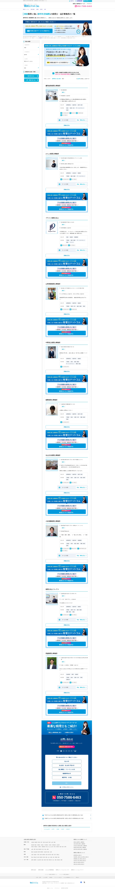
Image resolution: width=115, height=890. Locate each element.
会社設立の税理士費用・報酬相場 (80, 845)
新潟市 (40, 849)
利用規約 (50, 877)
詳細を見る (67, 125)
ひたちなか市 (47, 829)
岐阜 (48, 851)
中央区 (50, 844)
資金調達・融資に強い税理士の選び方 (81, 856)
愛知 (32, 851)
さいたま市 (50, 846)
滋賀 (52, 854)
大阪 (32, 854)
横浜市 (36, 846)
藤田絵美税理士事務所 (53, 86)
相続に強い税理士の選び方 (79, 862)
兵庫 (46, 854)
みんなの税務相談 (50, 869)
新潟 (37, 849)
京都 (41, 854)
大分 (53, 859)
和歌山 (57, 854)
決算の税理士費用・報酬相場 (79, 843)
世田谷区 (54, 844)
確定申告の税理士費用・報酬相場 (80, 849)
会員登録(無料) (79, 1)
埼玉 (47, 846)
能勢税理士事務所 (51, 400)
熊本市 (50, 859)
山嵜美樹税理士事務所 (53, 284)
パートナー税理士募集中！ (64, 874)
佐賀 (42, 859)
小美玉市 (68, 829)
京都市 (43, 854)
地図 (63, 92)
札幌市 (36, 842)
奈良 (55, 854)
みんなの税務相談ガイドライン (69, 877)
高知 (58, 857)
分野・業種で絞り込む (31, 80)
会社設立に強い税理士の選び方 (80, 860)
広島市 (41, 857)
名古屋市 (35, 851)
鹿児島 (58, 859)
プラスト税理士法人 (52, 218)
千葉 (54, 846)
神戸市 (49, 854)
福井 (48, 849)
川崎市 (39, 846)
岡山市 (35, 857)
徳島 (51, 857)
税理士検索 (40, 869)
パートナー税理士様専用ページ (51, 874)
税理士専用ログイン (88, 0)
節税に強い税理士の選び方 (79, 864)
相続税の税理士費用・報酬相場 (80, 847)
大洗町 (57, 829)
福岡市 (35, 859)
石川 (43, 849)
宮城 (44, 842)
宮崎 (55, 859)
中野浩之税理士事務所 (53, 342)
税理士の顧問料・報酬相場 (79, 842)
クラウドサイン (57, 888)
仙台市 (46, 842)
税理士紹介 (33, 869)
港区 (35, 844)
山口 (49, 857)
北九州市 (39, 859)
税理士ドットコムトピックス (62, 869)
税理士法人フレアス (52, 589)
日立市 (62, 829)
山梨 (32, 849)
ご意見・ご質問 (38, 877)
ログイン (71, 1)
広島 (38, 857)
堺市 (38, 854)
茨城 (60, 846)
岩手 (41, 842)
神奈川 (32, 846)
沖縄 (61, 859)
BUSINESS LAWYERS (64, 888)
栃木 (63, 846)
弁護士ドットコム (50, 888)
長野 (34, 849)
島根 (46, 857)
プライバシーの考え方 (58, 877)
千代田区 (46, 844)
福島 (54, 842)
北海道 (32, 842)
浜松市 (45, 851)
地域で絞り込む (31, 76)
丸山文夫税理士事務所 (53, 455)
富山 (45, 849)
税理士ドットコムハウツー (77, 869)
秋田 (50, 842)
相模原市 (43, 846)
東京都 (32, 844)
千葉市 (57, 846)
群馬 (65, 846)
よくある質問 (45, 877)
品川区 (58, 844)
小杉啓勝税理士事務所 (53, 521)
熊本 (47, 859)
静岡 (39, 851)
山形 (52, 842)
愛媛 (56, 857)
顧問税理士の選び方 (78, 855)
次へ (67, 783)
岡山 (32, 857)
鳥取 (44, 857)
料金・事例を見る (81, 120)
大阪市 (35, 854)
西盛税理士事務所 (51, 653)
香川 (53, 857)
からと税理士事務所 (52, 154)
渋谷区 (42, 844)
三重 (51, 851)
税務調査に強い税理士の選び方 (80, 858)
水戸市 (53, 829)
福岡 (32, 859)
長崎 (45, 859)
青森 (39, 842)
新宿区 (38, 844)
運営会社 (77, 877)
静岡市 (42, 851)
